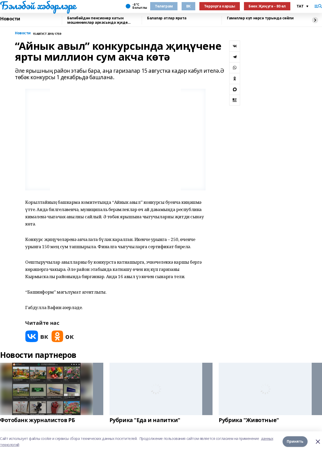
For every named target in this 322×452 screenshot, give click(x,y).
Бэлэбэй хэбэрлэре (38, 5)
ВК (188, 6)
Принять (295, 441)
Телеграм (164, 6)
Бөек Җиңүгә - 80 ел (267, 6)
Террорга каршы (219, 6)
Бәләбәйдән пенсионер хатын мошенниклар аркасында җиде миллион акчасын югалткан (97, 20)
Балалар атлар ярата (167, 18)
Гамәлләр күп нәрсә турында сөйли (260, 18)
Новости (10, 19)
